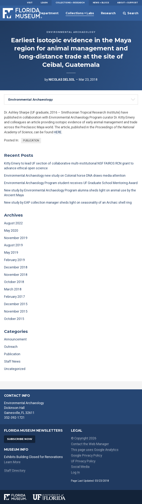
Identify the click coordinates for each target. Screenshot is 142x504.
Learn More (12, 462)
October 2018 (14, 282)
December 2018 (15, 267)
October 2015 (14, 319)
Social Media (80, 467)
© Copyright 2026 (83, 438)
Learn (44, 2)
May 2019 (11, 252)
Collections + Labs (80, 13)
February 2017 (14, 297)
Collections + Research (70, 2)
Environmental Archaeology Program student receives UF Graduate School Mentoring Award (71, 183)
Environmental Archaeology (30, 99)
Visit (30, 2)
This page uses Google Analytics (95, 450)
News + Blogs (101, 2)
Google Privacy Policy (86, 455)
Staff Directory (14, 470)
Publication (31, 140)
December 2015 (15, 304)
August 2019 (13, 245)
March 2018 (12, 289)
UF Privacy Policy (83, 461)
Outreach (11, 347)
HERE (58, 132)
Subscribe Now (19, 439)
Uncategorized (14, 369)
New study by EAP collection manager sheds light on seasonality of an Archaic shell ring (68, 202)
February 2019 (14, 260)
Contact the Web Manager (90, 444)
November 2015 (15, 311)
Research (108, 13)
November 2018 (15, 275)
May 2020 (11, 230)
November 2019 (15, 238)
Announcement (15, 339)
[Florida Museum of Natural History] (18, 497)
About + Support (127, 2)
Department (48, 13)
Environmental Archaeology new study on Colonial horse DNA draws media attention (65, 175)
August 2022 (13, 223)
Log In (75, 472)
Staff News (12, 361)
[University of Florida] (52, 497)
